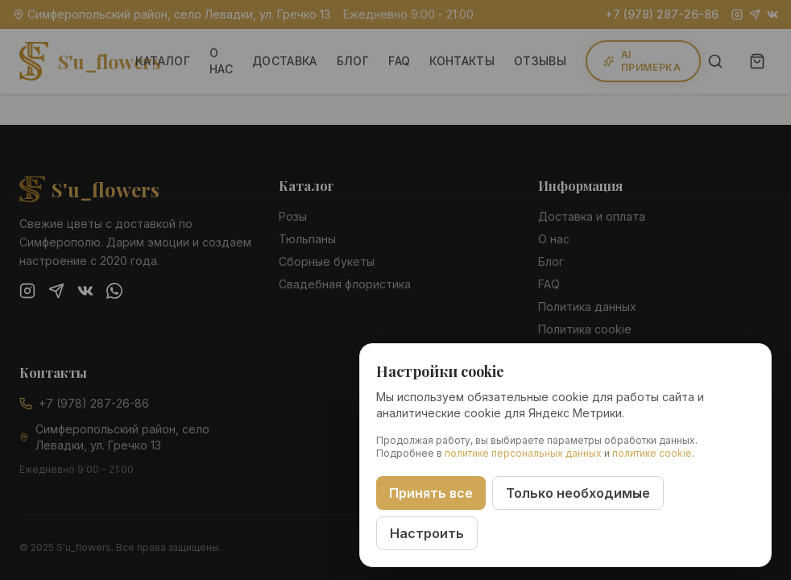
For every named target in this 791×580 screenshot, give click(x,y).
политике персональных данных (523, 453)
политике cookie (652, 453)
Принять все (431, 493)
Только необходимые (578, 493)
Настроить (427, 533)
